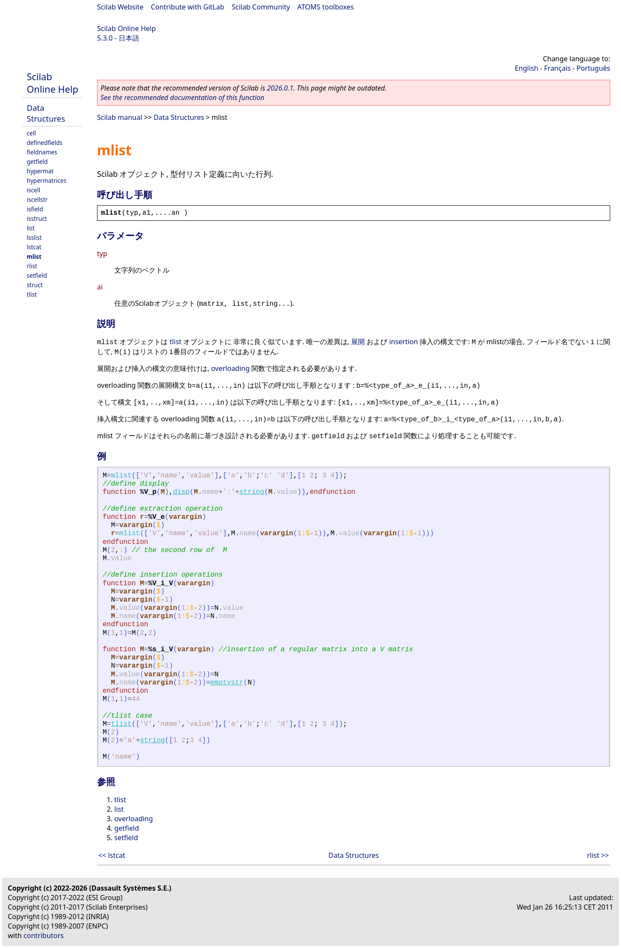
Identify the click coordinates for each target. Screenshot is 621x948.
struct (35, 285)
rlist (32, 266)
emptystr (227, 683)
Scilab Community (261, 7)
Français (557, 68)
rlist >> (598, 855)
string (251, 492)
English (526, 68)
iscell (33, 190)
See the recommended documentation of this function (182, 97)
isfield (35, 209)
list (30, 228)
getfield (37, 161)
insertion (403, 341)
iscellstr (37, 199)
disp (181, 492)
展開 (358, 341)
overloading (230, 368)
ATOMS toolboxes (326, 7)
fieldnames (42, 152)
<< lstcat (111, 855)
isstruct (37, 218)
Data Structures (46, 113)
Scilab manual (119, 117)
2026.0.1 (280, 88)
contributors (44, 935)
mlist (34, 256)
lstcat (34, 247)
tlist (32, 294)
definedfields (45, 142)
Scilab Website (120, 7)
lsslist (34, 237)
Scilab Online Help (126, 28)
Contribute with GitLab (187, 7)
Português (593, 68)
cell (31, 133)
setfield (37, 275)
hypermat (40, 171)
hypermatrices (46, 180)
